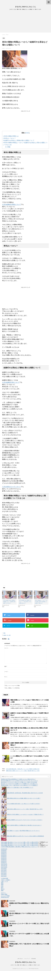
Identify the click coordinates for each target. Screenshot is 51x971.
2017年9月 (4, 868)
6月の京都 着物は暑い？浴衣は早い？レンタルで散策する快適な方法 (22, 769)
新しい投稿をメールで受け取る (13, 688)
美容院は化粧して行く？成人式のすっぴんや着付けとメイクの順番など (19, 785)
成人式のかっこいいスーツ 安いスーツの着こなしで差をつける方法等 (19, 782)
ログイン (3, 892)
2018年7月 (4, 853)
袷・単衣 (9, 635)
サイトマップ (27, 958)
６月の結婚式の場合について (11, 204)
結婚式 (4, 635)
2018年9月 (4, 850)
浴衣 (2, 886)
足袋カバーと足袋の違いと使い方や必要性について (20, 787)
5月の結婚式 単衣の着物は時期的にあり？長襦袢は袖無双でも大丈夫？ (9, 602)
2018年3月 (4, 859)
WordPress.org (5, 897)
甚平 (2, 887)
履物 (2, 883)
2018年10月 (4, 849)
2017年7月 (4, 871)
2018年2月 (4, 861)
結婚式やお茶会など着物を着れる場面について (18, 140)
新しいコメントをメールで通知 (13, 685)
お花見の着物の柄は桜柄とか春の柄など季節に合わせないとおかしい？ (19, 846)
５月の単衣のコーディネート (11, 486)
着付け (3, 889)
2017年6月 (4, 873)
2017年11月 (4, 865)
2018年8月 (4, 852)
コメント (6, 648)
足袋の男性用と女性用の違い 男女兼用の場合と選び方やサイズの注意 (25, 792)
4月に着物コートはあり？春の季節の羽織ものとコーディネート (23, 830)
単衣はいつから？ (9, 138)
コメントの (5, 895)
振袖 (2, 884)
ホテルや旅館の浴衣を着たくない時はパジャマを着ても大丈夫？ (23, 803)
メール (6, 671)
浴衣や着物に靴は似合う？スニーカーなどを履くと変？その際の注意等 (19, 842)
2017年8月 (4, 870)
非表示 (27, 133)
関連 (7, 147)
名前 (5, 666)
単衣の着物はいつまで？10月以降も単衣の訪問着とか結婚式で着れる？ (41, 602)
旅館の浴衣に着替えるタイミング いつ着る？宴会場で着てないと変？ (23, 770)
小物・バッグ (4, 881)
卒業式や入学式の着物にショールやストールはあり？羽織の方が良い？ (25, 814)
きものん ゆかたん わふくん (25, 7)
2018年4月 (4, 858)
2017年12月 (4, 864)
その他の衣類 (4, 878)
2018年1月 (4, 862)
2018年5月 (4, 856)
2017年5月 (4, 874)
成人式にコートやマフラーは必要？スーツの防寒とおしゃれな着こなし (19, 783)
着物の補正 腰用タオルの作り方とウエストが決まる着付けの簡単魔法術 (25, 836)
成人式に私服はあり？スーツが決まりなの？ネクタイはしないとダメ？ (19, 780)
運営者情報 (33, 958)
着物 (4, 633)
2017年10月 (4, 867)
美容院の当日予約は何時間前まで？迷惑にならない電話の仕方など (18, 779)
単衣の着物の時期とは (11, 136)
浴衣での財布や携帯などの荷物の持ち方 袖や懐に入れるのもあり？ (24, 825)
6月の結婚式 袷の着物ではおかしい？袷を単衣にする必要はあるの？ (25, 602)
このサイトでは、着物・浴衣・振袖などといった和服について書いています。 (25, 965)
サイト (5, 676)
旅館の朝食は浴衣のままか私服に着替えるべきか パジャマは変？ (23, 798)
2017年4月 (4, 876)
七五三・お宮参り (5, 880)
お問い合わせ (20, 958)
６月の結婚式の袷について (10, 382)
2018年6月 (4, 855)
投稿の (4, 894)
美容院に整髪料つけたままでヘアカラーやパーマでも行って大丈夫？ (24, 819)
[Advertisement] (25, 22)
